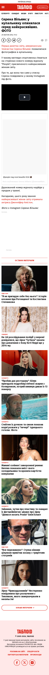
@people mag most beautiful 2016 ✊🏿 (17, 177)
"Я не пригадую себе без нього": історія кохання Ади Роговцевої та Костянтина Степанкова (23, 299)
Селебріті (5, 13)
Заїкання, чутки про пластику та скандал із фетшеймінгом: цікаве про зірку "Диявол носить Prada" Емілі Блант (24, 512)
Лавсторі (39, 13)
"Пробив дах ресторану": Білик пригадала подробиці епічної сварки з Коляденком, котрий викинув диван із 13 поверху (24, 385)
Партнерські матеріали (18, 655)
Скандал (15, 13)
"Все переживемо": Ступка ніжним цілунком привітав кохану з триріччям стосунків (23, 553)
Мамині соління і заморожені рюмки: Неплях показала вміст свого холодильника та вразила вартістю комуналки (22, 469)
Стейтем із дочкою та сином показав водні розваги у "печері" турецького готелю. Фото (22, 427)
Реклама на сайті (17, 651)
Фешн (23, 13)
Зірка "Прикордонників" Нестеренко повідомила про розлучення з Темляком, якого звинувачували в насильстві (21, 595)
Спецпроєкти (33, 651)
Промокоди (35, 655)
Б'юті (30, 13)
